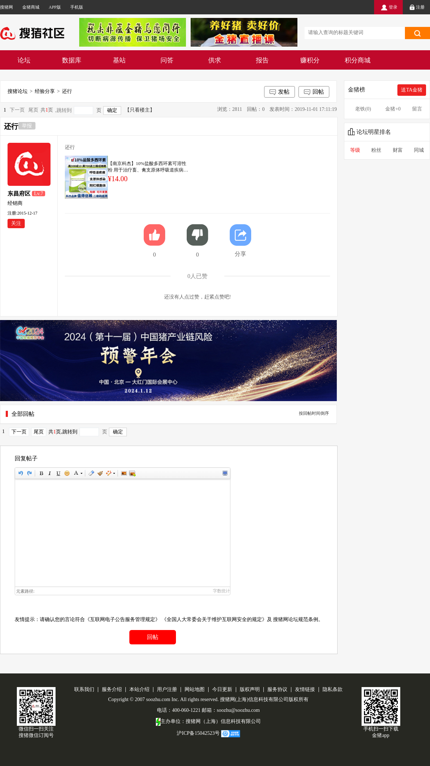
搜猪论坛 (18, 91)
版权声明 (250, 689)
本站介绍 (139, 689)
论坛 (24, 60)
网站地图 (195, 689)
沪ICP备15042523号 (198, 733)
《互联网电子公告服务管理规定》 (122, 619)
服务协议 (277, 689)
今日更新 (222, 689)
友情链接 (305, 689)
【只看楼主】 (140, 110)
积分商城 (358, 60)
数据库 (71, 60)
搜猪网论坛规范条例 (295, 619)
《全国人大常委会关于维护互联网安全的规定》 (214, 619)
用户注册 (167, 689)
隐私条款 (332, 689)
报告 (262, 60)
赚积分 (310, 60)
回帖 (314, 92)
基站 (119, 60)
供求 (214, 60)
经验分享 (45, 91)
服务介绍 (112, 689)
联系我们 (84, 689)
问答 (167, 60)
